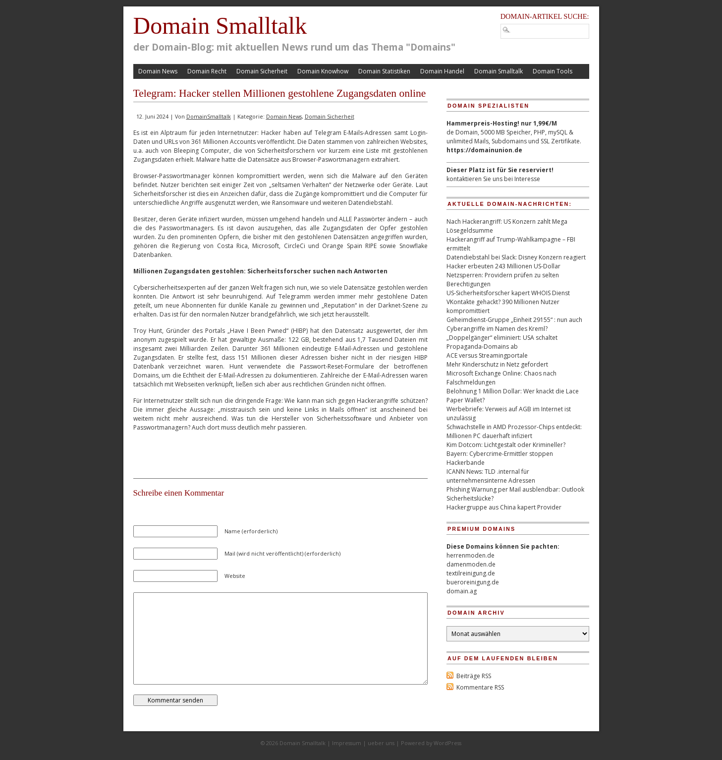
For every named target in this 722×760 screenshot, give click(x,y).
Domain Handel (442, 71)
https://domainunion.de (484, 150)
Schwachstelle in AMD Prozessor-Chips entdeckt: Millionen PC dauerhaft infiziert (514, 431)
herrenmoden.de (470, 555)
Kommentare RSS (480, 687)
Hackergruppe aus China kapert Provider (503, 507)
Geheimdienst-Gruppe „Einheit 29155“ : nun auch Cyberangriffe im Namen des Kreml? (514, 324)
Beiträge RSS (473, 676)
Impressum (346, 743)
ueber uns (381, 743)
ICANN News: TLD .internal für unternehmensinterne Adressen (490, 476)
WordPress (447, 743)
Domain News (157, 71)
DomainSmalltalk (208, 116)
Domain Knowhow (322, 71)
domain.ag (461, 591)
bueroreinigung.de (472, 582)
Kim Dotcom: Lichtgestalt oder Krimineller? (505, 445)
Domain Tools (552, 71)
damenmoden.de (471, 564)
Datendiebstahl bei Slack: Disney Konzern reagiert (516, 257)
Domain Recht (206, 71)
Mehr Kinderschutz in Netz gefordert (497, 364)
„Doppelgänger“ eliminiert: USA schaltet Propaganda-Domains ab (501, 342)
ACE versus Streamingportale (487, 355)
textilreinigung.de (470, 573)
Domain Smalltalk (220, 25)
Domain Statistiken (384, 71)
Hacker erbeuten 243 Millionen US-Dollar (503, 266)
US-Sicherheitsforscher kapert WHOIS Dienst (508, 293)
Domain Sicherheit (261, 71)
